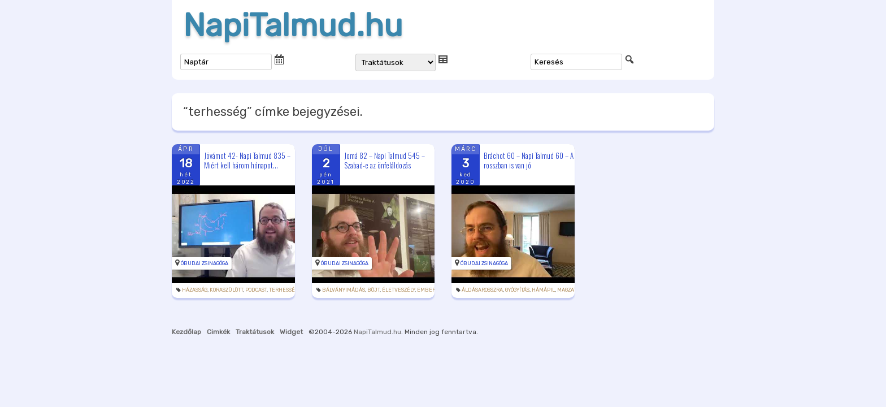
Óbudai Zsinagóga (204, 263)
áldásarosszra (482, 290)
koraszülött (226, 290)
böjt (373, 290)
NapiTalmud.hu (293, 25)
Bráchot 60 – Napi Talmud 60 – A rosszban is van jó (529, 160)
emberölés (432, 290)
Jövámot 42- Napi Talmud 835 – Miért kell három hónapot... (247, 160)
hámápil (543, 290)
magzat (566, 290)
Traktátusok (255, 332)
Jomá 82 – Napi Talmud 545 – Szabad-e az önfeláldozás (384, 160)
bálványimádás (343, 290)
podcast (256, 290)
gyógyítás (517, 290)
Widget (291, 332)
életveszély (398, 290)
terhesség (283, 290)
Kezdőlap (186, 332)
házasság (194, 290)
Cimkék (218, 332)
